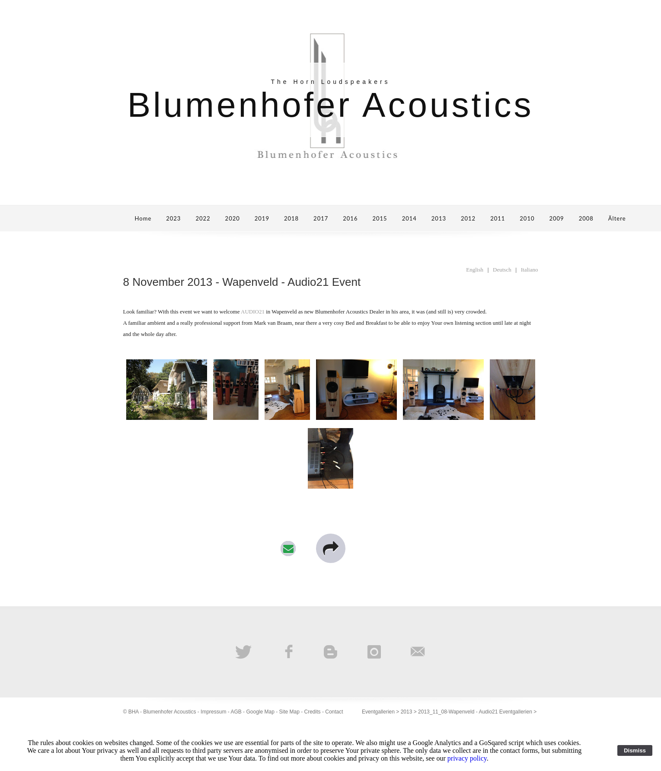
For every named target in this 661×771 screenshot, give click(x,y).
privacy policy (467, 758)
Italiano (529, 269)
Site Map (289, 712)
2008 (586, 218)
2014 (409, 218)
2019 (262, 218)
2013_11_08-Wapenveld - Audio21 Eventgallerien (475, 712)
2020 (232, 218)
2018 (291, 218)
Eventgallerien (378, 712)
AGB (235, 712)
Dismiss (635, 750)
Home (143, 218)
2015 (379, 218)
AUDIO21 (253, 311)
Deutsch (502, 269)
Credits (312, 712)
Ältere (617, 218)
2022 (202, 218)
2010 (527, 218)
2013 (438, 218)
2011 (497, 218)
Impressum (213, 712)
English (474, 269)
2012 (468, 218)
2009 (556, 218)
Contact (334, 712)
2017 (320, 218)
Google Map (260, 712)
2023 (173, 218)
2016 (350, 218)
